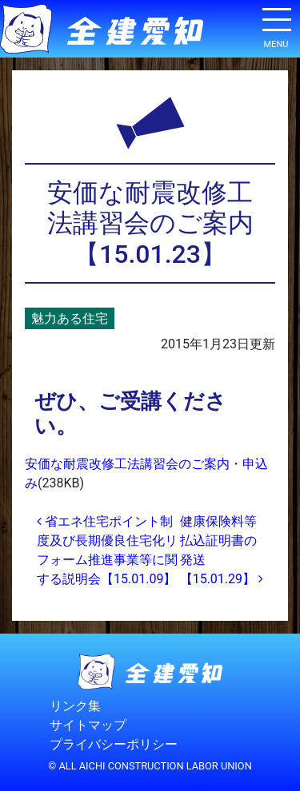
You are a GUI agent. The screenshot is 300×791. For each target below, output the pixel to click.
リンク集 (75, 705)
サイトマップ (88, 725)
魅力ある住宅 (69, 318)
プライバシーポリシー (114, 744)
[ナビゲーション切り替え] (276, 26)
